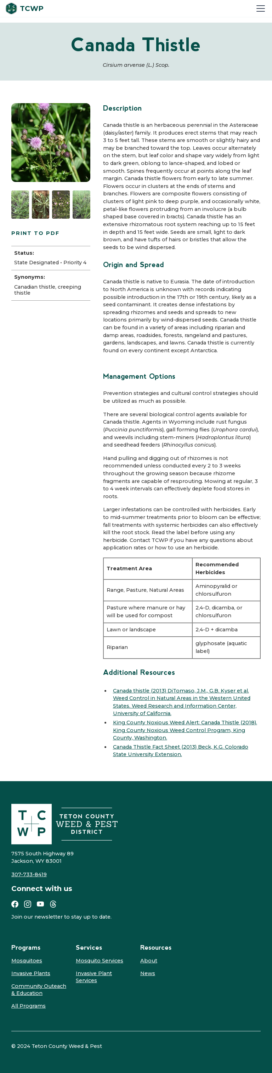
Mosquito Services (99, 960)
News (147, 973)
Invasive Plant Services (94, 977)
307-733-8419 (29, 874)
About (148, 960)
